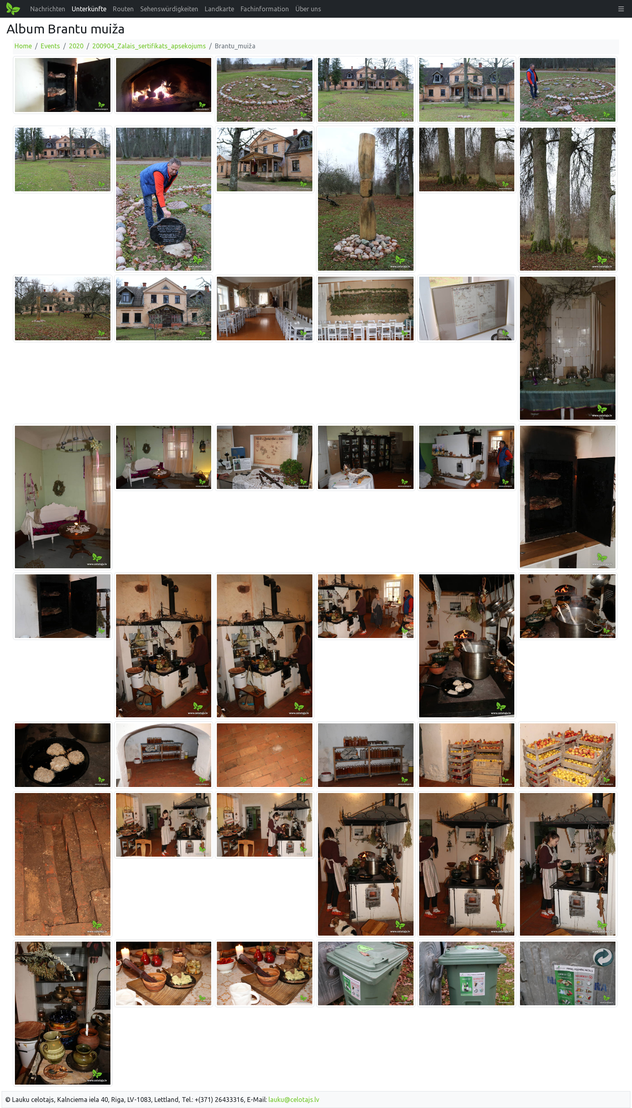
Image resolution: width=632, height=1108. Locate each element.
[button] (621, 9)
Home (23, 46)
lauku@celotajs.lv (293, 1099)
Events (50, 46)
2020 (76, 46)
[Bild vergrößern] (62, 84)
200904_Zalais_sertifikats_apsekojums (149, 46)
